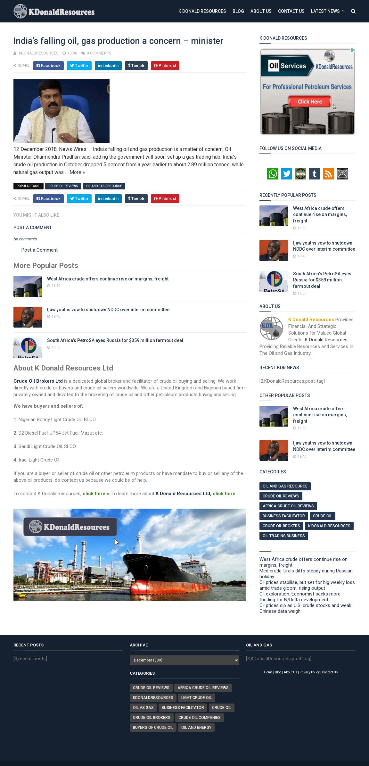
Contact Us (291, 11)
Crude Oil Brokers (281, 526)
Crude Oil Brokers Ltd (38, 381)
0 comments (99, 53)
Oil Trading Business (284, 536)
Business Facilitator (284, 516)
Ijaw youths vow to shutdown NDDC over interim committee (108, 309)
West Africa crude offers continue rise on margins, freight (107, 278)
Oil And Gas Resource (104, 186)
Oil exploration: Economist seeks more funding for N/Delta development (299, 597)
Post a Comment (39, 250)
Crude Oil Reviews (63, 186)
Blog (238, 11)
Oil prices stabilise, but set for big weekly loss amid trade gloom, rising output (307, 585)
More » (77, 172)
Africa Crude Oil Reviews (288, 506)
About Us (261, 11)
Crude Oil (322, 516)
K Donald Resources (202, 11)
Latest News (325, 11)
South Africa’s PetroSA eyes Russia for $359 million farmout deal (115, 340)
